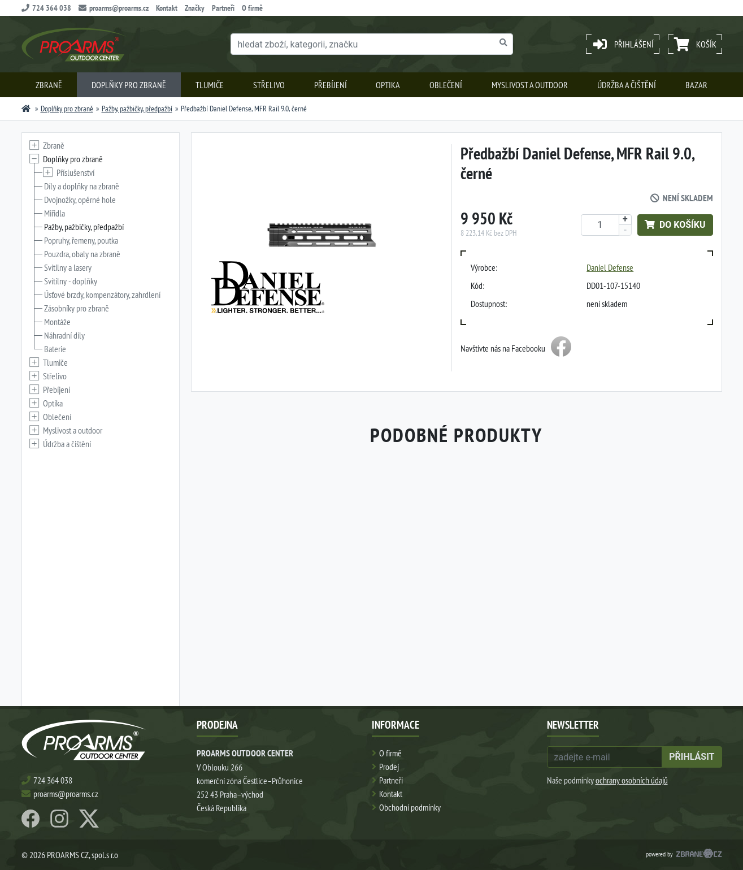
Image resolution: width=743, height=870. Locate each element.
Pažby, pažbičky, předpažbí (137, 108)
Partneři (223, 8)
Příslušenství (75, 172)
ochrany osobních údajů (632, 780)
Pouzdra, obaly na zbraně (82, 253)
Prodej (389, 766)
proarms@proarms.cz (114, 8)
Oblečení (445, 84)
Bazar (696, 84)
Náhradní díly (64, 335)
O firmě (252, 8)
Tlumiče (209, 84)
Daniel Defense (609, 267)
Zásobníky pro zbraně (76, 308)
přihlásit (691, 756)
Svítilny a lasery (68, 267)
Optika (388, 84)
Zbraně (49, 84)
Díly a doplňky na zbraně (81, 186)
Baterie (55, 348)
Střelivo (269, 84)
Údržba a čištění (626, 84)
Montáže (57, 321)
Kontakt (166, 8)
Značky (195, 8)
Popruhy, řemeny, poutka (81, 240)
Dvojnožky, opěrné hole (80, 199)
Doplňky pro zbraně (129, 84)
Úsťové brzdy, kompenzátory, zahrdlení (102, 294)
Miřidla (54, 213)
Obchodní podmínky (410, 807)
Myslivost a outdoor (530, 84)
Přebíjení (330, 84)
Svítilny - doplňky (70, 281)
